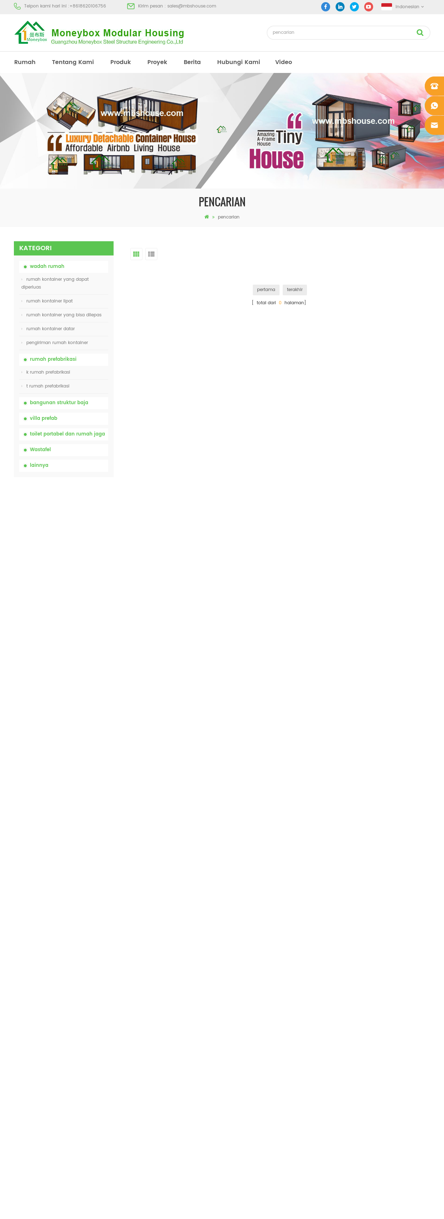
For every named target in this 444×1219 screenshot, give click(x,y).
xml (17, 1076)
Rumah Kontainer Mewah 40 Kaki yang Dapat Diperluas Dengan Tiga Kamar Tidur (79, 793)
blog (18, 1050)
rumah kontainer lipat (47, 301)
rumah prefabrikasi (53, 359)
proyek (157, 62)
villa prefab (43, 418)
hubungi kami (238, 62)
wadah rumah (47, 266)
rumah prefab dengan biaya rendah (257, 1037)
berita (192, 62)
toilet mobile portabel (240, 1050)
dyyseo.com (332, 1207)
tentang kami (73, 62)
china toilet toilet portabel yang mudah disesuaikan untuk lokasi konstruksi (80, 557)
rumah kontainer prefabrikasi (249, 1025)
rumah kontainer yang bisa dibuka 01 (258, 1101)
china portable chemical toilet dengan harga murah (81, 517)
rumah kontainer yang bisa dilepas (61, 315)
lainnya (39, 465)
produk (120, 62)
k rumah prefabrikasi (45, 372)
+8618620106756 (87, 6)
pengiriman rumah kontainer (54, 342)
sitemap (22, 1063)
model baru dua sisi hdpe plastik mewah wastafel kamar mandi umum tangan (80, 754)
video (283, 62)
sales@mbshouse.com (191, 6)
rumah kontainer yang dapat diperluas (55, 283)
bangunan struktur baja (59, 403)
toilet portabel (232, 999)
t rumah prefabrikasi (45, 386)
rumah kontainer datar (48, 329)
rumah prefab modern (242, 1012)
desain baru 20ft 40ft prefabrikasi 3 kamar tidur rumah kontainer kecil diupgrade (80, 715)
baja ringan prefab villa (243, 1076)
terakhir (295, 289)
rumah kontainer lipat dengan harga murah (75, 596)
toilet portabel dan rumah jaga (67, 434)
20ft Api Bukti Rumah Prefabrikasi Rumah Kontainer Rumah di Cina (79, 636)
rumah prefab (232, 986)
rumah (25, 62)
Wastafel (40, 450)
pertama (266, 289)
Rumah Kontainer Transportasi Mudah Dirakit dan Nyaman (81, 675)
